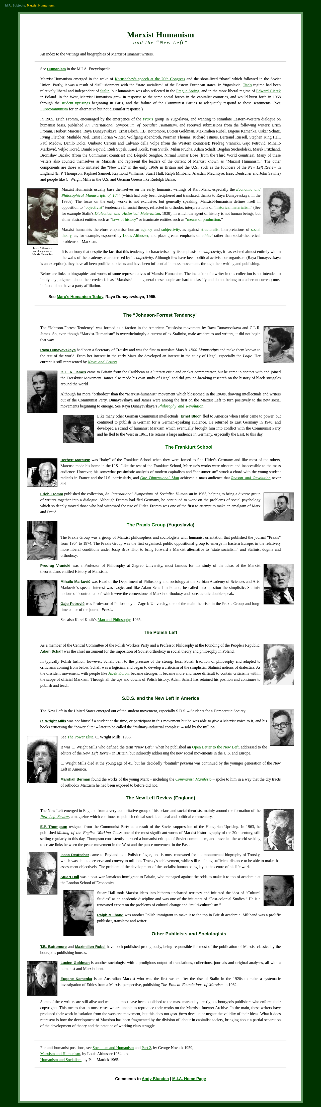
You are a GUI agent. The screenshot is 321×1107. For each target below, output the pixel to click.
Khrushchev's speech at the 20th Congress (150, 79)
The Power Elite (80, 737)
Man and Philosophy (114, 619)
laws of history (124, 219)
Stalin (104, 91)
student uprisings (76, 103)
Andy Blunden (155, 1079)
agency (146, 229)
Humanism (56, 69)
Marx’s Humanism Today (80, 297)
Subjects (19, 5)
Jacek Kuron (118, 673)
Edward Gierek (268, 91)
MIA (8, 5)
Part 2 (146, 1048)
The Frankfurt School (189, 447)
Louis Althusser (135, 235)
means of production (203, 219)
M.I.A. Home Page (189, 1079)
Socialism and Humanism (113, 1048)
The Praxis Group (146, 524)
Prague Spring (187, 91)
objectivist (94, 207)
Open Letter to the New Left (215, 747)
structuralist (210, 229)
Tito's (247, 85)
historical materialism (233, 207)
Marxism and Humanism (60, 1054)
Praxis (148, 119)
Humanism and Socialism (61, 1060)
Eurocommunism (54, 109)
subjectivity (170, 229)
